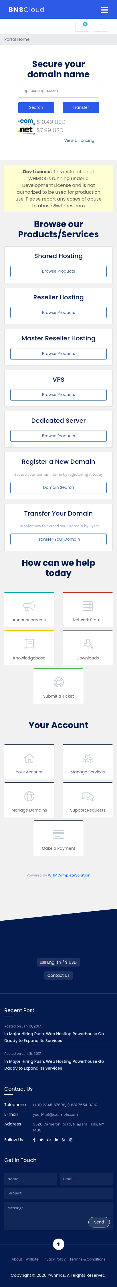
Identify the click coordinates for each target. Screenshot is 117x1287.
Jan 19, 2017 (31, 1026)
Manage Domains (29, 801)
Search (36, 107)
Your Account (29, 763)
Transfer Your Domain (58, 539)
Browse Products (58, 271)
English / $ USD (58, 962)
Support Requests (88, 801)
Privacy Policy (54, 1259)
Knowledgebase (29, 649)
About (17, 1259)
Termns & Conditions (87, 1259)
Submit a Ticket (58, 687)
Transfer (81, 107)
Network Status (88, 610)
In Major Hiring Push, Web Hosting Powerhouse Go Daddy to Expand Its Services (54, 1037)
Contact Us (58, 975)
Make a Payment (58, 839)
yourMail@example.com (55, 1114)
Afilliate (32, 1259)
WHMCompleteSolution (69, 875)
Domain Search (58, 487)
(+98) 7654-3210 (82, 1104)
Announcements (29, 610)
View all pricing (79, 140)
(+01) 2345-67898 (49, 1104)
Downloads (88, 649)
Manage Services (88, 763)
